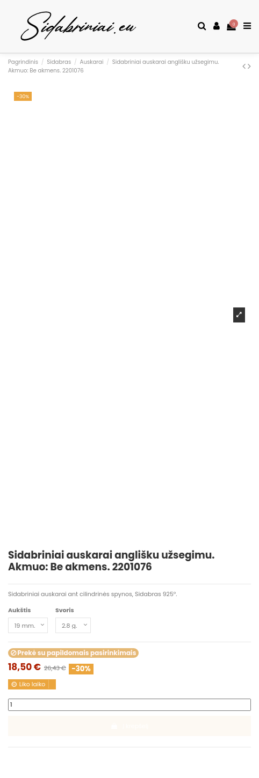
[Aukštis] (28, 625)
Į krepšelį (129, 726)
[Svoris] (73, 625)
